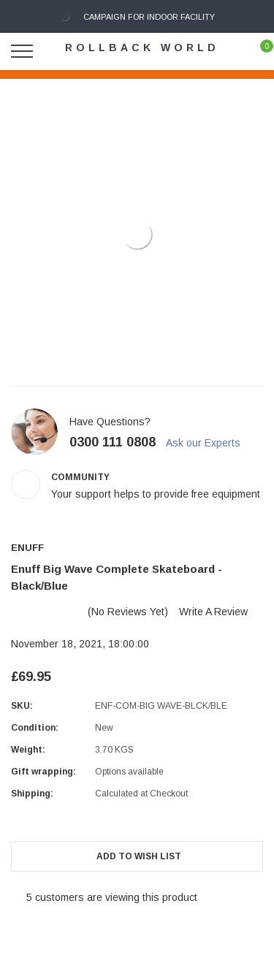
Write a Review (213, 611)
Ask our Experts (210, 443)
